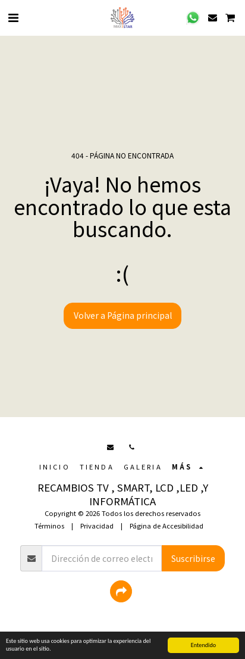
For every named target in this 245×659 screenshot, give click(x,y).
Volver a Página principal (123, 315)
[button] (13, 17)
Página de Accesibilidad (166, 525)
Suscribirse (193, 558)
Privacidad (97, 525)
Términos (49, 525)
